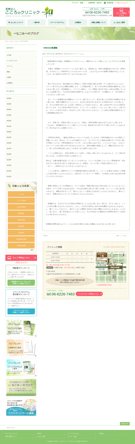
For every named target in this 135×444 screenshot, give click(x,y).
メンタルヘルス (12, 60)
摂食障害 (21, 233)
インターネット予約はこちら (88, 294)
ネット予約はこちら (21, 258)
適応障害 (21, 226)
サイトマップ (11, 427)
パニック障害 (21, 200)
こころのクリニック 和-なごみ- (67, 441)
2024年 (9, 109)
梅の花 (45, 235)
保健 (8, 72)
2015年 (9, 160)
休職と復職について (11, 436)
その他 (9, 55)
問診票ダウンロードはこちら (21, 283)
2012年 (9, 176)
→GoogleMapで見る (104, 285)
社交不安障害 (21, 207)
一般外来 (38, 433)
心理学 (9, 77)
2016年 (9, 154)
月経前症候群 (21, 245)
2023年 (9, 115)
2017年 (9, 148)
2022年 (9, 121)
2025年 (9, 104)
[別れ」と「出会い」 (123, 235)
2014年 (9, 165)
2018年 (9, 143)
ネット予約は (121, 14)
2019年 (9, 137)
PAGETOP (125, 423)
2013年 (9, 171)
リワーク (81, 53)
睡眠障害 (21, 213)
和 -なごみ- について (11, 433)
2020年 (9, 132)
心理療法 (10, 83)
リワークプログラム (73, 433)
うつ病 (21, 194)
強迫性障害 (21, 220)
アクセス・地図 (72, 436)
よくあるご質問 (40, 436)
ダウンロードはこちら (21, 311)
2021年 (9, 126)
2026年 (9, 98)
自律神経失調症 (21, 239)
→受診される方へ (21, 262)
